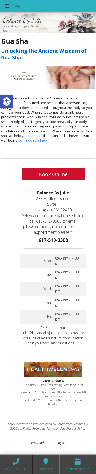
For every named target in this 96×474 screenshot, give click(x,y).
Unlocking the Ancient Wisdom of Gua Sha (44, 54)
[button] (6, 101)
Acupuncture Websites (23, 423)
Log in (61, 442)
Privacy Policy (76, 428)
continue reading (32, 140)
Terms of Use (55, 428)
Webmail (37, 442)
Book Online (53, 174)
